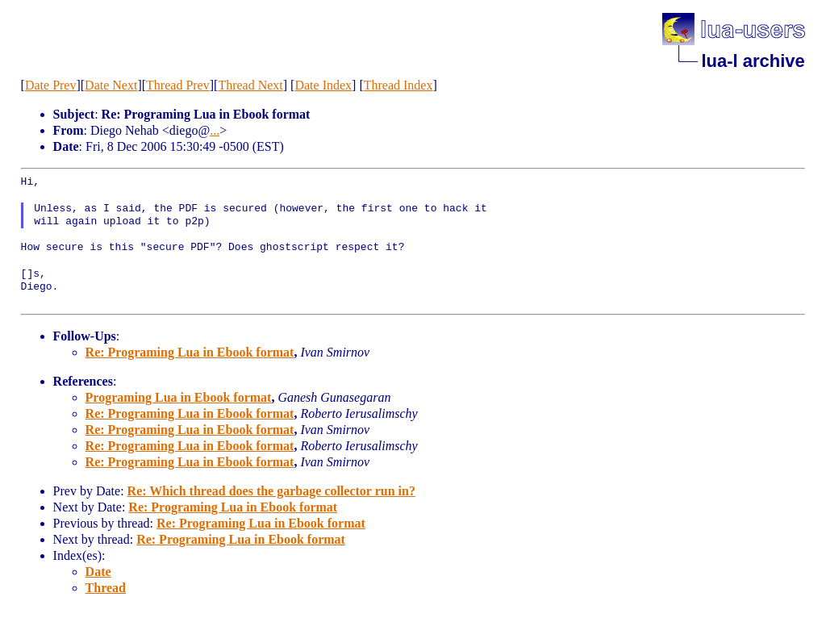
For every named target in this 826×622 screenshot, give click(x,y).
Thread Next (250, 85)
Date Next (111, 85)
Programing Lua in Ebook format (179, 397)
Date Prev (51, 85)
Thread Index (398, 85)
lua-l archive (752, 61)
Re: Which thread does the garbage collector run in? (271, 491)
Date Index (323, 85)
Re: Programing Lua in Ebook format (190, 352)
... (214, 130)
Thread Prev (178, 85)
